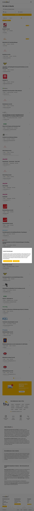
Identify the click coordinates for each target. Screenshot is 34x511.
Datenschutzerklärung (6, 258)
